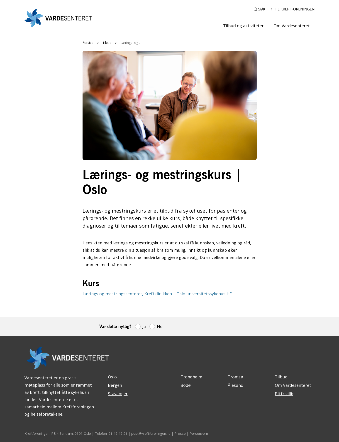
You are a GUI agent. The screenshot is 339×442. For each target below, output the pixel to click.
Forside (88, 42)
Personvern (199, 433)
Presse (180, 433)
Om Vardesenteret (291, 25)
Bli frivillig (285, 393)
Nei (160, 326)
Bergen (115, 385)
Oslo (112, 377)
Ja (144, 326)
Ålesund (235, 385)
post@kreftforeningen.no (151, 433)
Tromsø (235, 377)
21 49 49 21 (117, 433)
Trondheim (191, 377)
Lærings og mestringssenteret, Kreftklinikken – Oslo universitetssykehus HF (157, 293)
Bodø (185, 385)
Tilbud (106, 42)
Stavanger (118, 393)
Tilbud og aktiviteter (243, 25)
